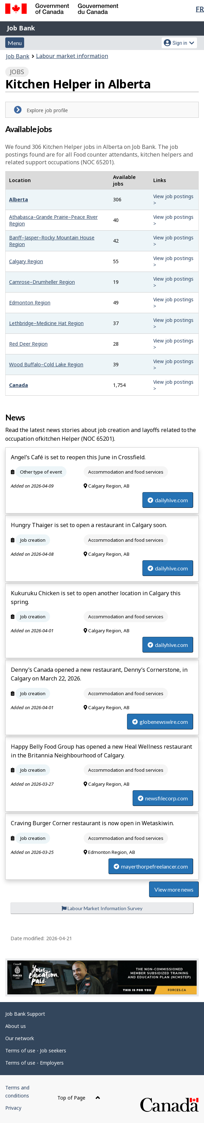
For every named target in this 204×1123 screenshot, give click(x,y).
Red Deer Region (28, 343)
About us (15, 1026)
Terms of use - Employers (34, 1062)
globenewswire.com (160, 721)
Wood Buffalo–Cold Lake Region (46, 364)
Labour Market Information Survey (102, 908)
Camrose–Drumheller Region (42, 282)
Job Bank (21, 28)
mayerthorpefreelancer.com (151, 866)
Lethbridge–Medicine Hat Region (46, 323)
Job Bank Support (25, 1013)
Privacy (13, 1107)
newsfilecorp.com (163, 798)
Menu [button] (15, 42)
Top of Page (78, 1097)
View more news (174, 889)
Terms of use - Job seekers (35, 1050)
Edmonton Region (29, 302)
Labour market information (72, 56)
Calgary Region (26, 261)
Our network (19, 1038)
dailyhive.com (168, 500)
